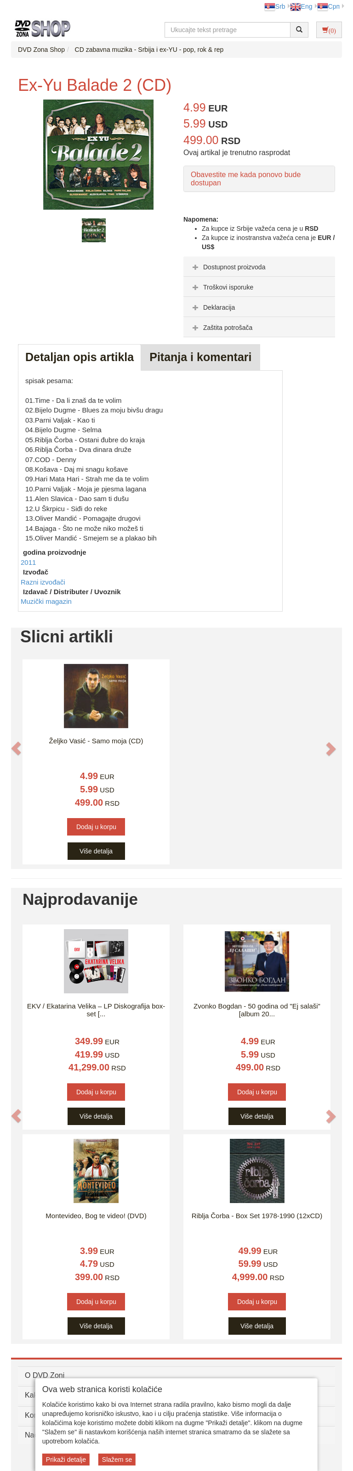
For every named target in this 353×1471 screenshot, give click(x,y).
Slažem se (117, 1459)
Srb (274, 6)
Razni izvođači (43, 582)
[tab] (259, 266)
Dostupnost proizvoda (227, 267)
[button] (16, 748)
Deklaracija (212, 307)
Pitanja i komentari (200, 357)
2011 (28, 562)
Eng (301, 6)
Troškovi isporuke (221, 287)
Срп (328, 6)
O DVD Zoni (44, 1375)
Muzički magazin (46, 601)
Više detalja (96, 851)
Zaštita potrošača (221, 327)
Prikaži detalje (66, 1459)
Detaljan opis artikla (79, 357)
